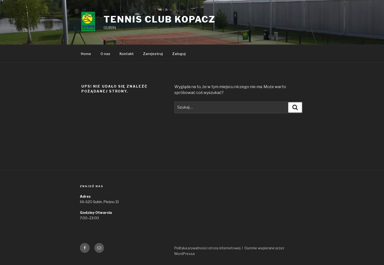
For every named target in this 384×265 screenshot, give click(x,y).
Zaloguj (179, 54)
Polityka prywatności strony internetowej (207, 248)
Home (86, 54)
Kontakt (127, 54)
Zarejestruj (153, 54)
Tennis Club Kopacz (160, 19)
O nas (105, 54)
